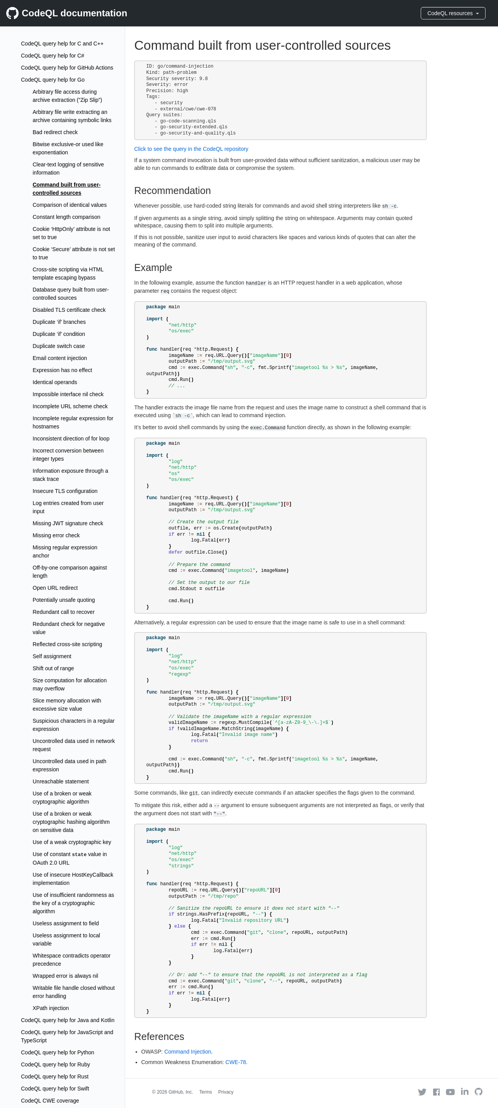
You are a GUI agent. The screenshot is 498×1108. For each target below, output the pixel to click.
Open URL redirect (55, 588)
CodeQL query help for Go (53, 80)
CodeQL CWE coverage (50, 1101)
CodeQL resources (453, 13)
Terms (205, 1092)
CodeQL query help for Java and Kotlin (68, 1020)
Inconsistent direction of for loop (71, 438)
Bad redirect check (55, 132)
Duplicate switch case (59, 346)
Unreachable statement (61, 781)
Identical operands (55, 382)
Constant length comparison (66, 217)
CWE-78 (235, 1062)
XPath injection (51, 1008)
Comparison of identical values (70, 205)
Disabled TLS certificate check (69, 310)
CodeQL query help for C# (52, 55)
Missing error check (56, 535)
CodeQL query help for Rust (55, 1076)
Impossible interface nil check (68, 394)
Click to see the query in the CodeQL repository (191, 149)
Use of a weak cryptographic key (72, 842)
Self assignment (52, 656)
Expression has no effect (62, 370)
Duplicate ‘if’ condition (59, 334)
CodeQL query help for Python (57, 1052)
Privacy (225, 1092)
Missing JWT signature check (68, 523)
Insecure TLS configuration (65, 491)
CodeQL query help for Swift (55, 1088)
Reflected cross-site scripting (67, 644)
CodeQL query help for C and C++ (62, 43)
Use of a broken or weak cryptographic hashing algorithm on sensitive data (71, 822)
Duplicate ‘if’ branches (59, 322)
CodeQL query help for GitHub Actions (67, 68)
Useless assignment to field (66, 923)
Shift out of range (53, 668)
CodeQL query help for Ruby (55, 1064)
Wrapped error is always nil (65, 976)
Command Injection (187, 1052)
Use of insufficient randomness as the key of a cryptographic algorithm (73, 903)
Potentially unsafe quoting (64, 600)
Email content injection (60, 358)
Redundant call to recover (64, 612)
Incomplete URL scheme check (70, 406)
